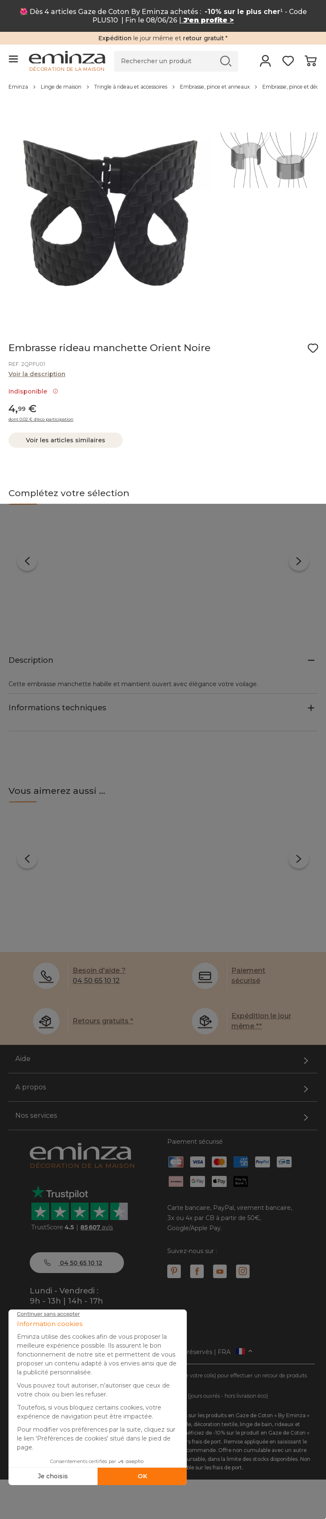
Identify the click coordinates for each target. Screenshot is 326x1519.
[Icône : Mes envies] (313, 348)
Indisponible (33, 391)
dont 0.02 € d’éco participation (40, 419)
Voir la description (36, 374)
